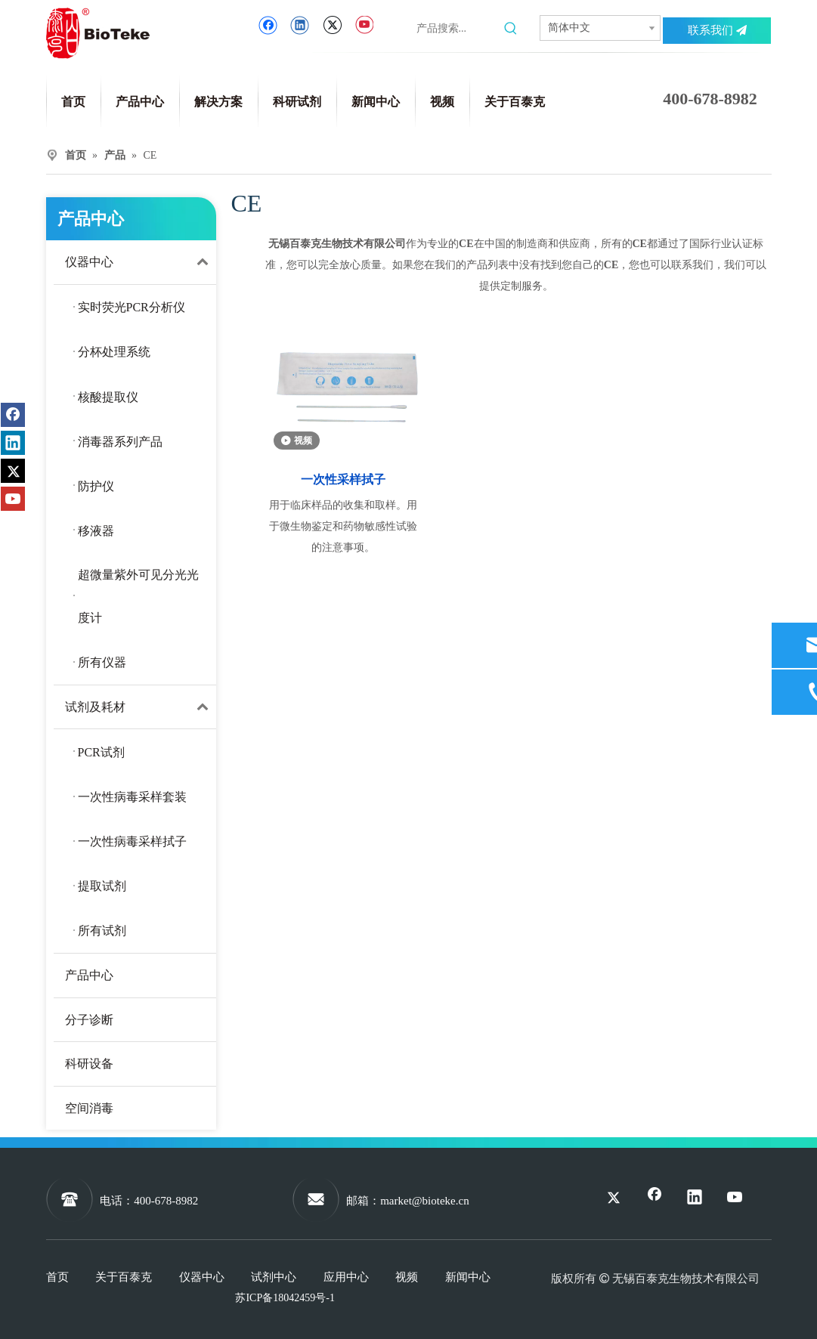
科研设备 (89, 1063)
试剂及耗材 (140, 707)
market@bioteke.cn (424, 1201)
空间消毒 (89, 1108)
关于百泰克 (123, 1277)
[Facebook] (267, 25)
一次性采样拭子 (343, 479)
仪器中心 (140, 262)
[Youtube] (363, 25)
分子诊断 (89, 1019)
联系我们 (717, 30)
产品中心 (89, 975)
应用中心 (346, 1277)
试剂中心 (273, 1277)
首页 (57, 1277)
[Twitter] (332, 25)
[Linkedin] (299, 25)
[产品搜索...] (456, 28)
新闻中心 (468, 1277)
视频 (406, 1277)
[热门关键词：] (511, 28)
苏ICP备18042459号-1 (284, 1297)
